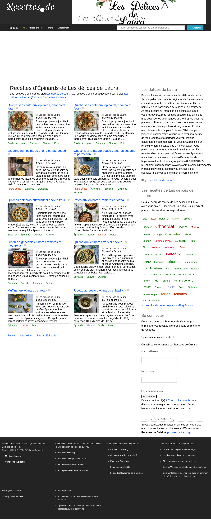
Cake (175, 218)
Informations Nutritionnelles (73, 496)
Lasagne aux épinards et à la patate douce (37, 150)
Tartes (165, 294)
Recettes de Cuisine (11, 443)
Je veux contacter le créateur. (71, 464)
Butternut (12, 234)
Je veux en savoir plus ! (68, 452)
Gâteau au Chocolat (153, 254)
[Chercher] (195, 27)
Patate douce (14, 188)
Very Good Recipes (14, 496)
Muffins (24, 325)
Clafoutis (196, 227)
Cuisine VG (168, 467)
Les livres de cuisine (172, 455)
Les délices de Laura (58, 93)
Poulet (147, 287)
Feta (56, 143)
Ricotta (90, 234)
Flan (145, 247)
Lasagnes (43, 188)
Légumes (174, 261)
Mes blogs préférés (33, 28)
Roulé (182, 287)
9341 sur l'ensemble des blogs (49, 97)
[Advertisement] (105, 56)
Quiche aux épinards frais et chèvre (98, 242)
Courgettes (172, 234)
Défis (50, 28)
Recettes (13, 27)
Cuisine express (163, 240)
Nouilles (195, 268)
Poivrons (165, 280)
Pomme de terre (183, 280)
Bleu (145, 218)
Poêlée (146, 280)
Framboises (169, 247)
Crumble (147, 241)
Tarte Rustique (150, 294)
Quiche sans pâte (17, 143)
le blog (61, 470)
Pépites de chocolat (175, 274)
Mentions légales (13, 456)
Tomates (102, 234)
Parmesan (109, 188)
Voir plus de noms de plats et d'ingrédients (169, 305)
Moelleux (156, 268)
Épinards (34, 143)
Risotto (90, 325)
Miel (145, 268)
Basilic (101, 325)
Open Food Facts (66, 505)
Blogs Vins (168, 461)
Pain (145, 274)
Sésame (78, 192)
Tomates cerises (151, 300)
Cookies (147, 234)
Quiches (38, 234)
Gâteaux (173, 254)
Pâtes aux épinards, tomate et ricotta (99, 200)
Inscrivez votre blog (119, 449)
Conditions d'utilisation (15, 462)
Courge (158, 234)
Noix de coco (181, 268)
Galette (183, 247)
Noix (168, 268)
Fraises (155, 247)
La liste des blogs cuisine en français (179, 449)
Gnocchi (95, 188)
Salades (192, 287)
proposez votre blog (178, 432)
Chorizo (46, 143)
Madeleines (190, 262)
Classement (63, 28)
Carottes (187, 218)
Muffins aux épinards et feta (26, 290)
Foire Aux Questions (119, 461)
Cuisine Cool (169, 473)
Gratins (49, 283)
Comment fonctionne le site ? (123, 455)
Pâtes (113, 234)
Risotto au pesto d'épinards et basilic (99, 290)
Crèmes (187, 234)
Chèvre (50, 234)
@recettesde (72, 470)
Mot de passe (148, 371)
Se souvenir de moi (154, 391)
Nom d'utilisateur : (150, 351)
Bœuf (153, 218)
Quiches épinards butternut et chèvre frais (36, 200)
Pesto (111, 325)
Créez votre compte (179, 400)
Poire (155, 280)
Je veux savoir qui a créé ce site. (73, 458)
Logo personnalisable (120, 467)
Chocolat (164, 226)
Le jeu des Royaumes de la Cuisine (126, 473)
